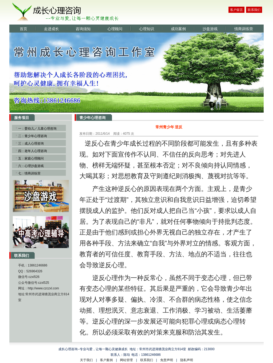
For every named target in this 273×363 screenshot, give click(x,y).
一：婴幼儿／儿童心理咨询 (37, 128)
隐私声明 (186, 360)
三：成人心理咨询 (31, 143)
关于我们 (86, 360)
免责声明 (166, 360)
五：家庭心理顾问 (31, 158)
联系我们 (254, 10)
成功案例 (178, 29)
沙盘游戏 (210, 29)
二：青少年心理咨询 (32, 136)
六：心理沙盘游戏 (31, 166)
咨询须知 (83, 29)
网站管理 (126, 360)
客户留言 (236, 10)
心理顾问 (114, 29)
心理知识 (146, 29)
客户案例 (106, 360)
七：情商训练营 (29, 173)
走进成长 (51, 29)
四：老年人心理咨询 (32, 151)
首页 (23, 29)
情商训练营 (243, 29)
